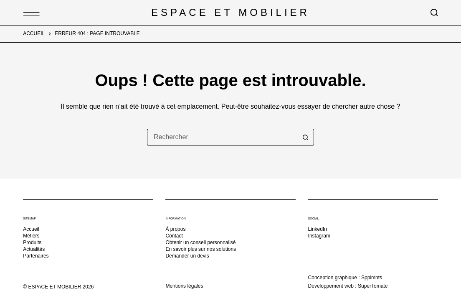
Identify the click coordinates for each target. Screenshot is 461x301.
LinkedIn (317, 229)
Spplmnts (371, 278)
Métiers (31, 236)
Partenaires (35, 256)
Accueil (31, 229)
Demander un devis (187, 256)
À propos (175, 229)
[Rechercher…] (222, 137)
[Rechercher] (434, 12)
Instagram (319, 236)
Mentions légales (184, 286)
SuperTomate (373, 286)
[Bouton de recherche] (305, 137)
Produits (32, 242)
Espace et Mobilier (230, 12)
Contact (173, 236)
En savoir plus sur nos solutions (200, 249)
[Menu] (27, 12)
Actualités (34, 249)
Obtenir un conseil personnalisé (200, 242)
